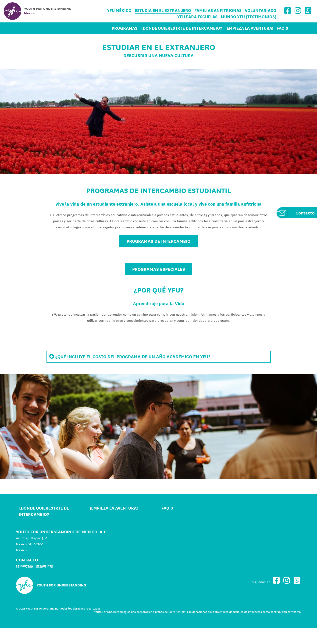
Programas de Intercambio (158, 241)
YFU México (119, 10)
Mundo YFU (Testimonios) (248, 16)
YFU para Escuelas (197, 16)
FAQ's (282, 28)
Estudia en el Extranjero (163, 10)
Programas (124, 28)
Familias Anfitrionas (218, 10)
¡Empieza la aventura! (249, 28)
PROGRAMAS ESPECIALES (158, 269)
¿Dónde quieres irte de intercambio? (181, 28)
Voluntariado (260, 10)
